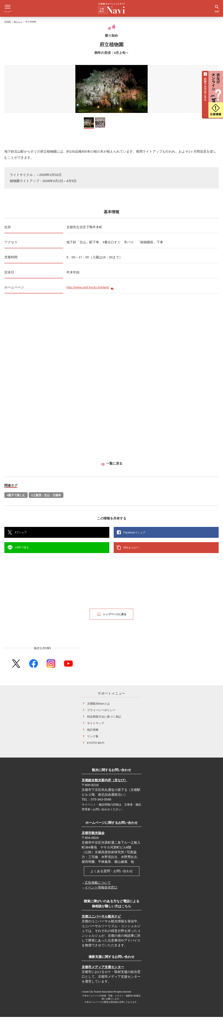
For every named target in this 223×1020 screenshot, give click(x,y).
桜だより (18, 25)
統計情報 (92, 732)
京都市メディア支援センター (103, 970)
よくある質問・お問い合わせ (111, 874)
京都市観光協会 (93, 836)
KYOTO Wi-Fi (95, 746)
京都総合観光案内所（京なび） (104, 783)
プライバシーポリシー (101, 713)
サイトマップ (95, 726)
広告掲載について (98, 885)
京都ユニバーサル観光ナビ (101, 919)
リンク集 (92, 739)
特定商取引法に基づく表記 (104, 719)
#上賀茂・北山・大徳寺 (46, 498)
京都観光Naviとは (98, 706)
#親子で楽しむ (16, 498)
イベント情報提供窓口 (101, 890)
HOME (7, 25)
